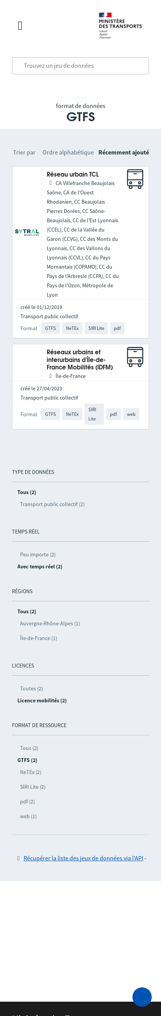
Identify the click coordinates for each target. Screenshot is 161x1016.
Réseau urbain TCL (73, 175)
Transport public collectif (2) (52, 504)
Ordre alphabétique (68, 152)
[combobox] (80, 65)
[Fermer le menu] (50, 25)
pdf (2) (27, 801)
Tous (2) (29, 748)
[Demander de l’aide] (142, 997)
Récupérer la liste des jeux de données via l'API (83, 858)
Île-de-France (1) (38, 638)
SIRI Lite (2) (33, 786)
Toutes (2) (31, 688)
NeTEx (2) (30, 772)
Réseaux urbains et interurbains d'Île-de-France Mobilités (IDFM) (80, 360)
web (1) (28, 816)
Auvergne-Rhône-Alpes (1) (50, 623)
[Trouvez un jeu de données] (80, 65)
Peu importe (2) (38, 554)
